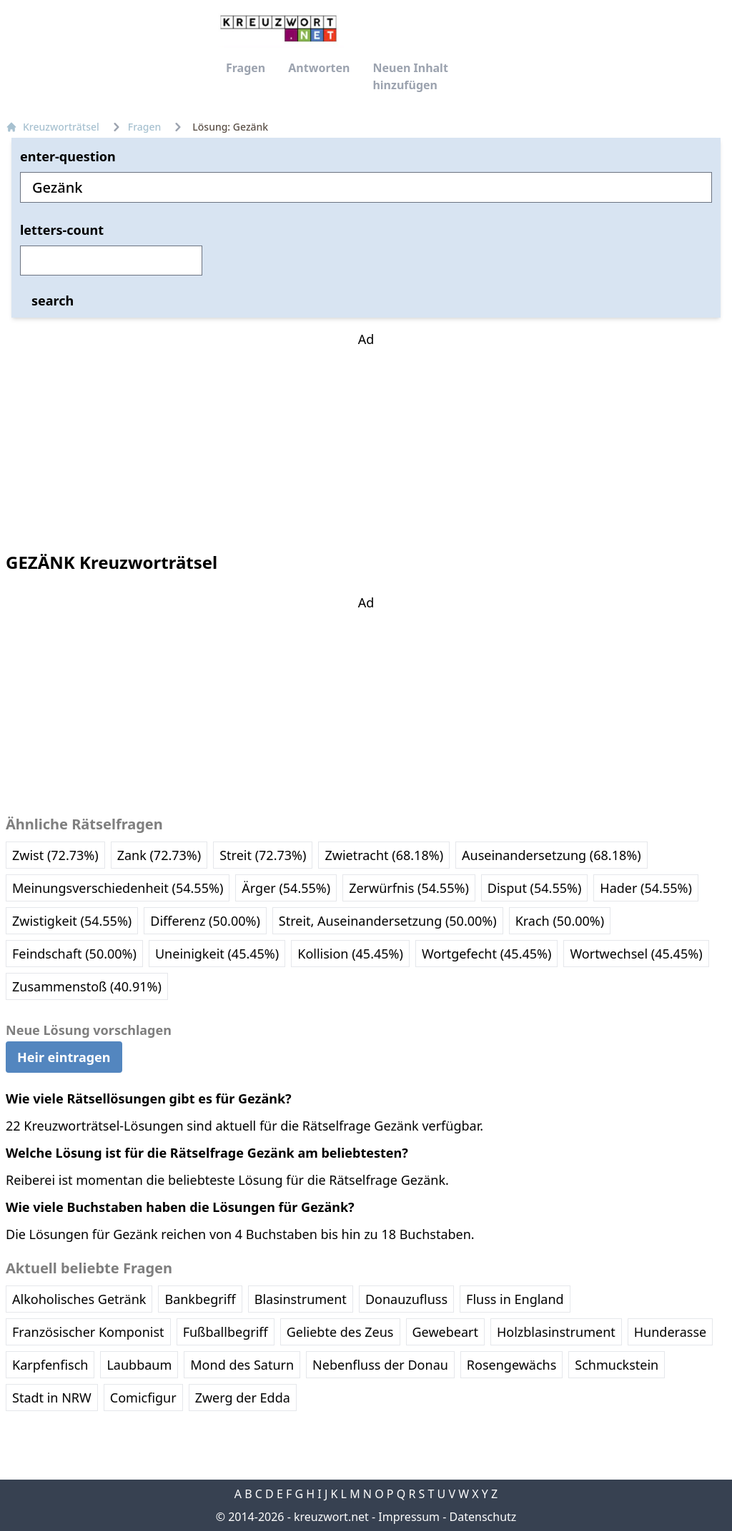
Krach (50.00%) (560, 920)
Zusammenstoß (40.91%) (87, 986)
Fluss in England (515, 1299)
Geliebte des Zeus (340, 1331)
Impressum (409, 1517)
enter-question (68, 156)
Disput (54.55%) (535, 887)
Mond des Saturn (242, 1364)
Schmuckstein (616, 1364)
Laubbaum (139, 1364)
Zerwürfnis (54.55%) (409, 887)
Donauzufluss (406, 1299)
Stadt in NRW (52, 1397)
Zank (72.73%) (159, 855)
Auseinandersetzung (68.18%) (551, 855)
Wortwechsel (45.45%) (636, 953)
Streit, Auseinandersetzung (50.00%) (388, 920)
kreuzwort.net (331, 1517)
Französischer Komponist (88, 1331)
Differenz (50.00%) (205, 920)
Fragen (245, 68)
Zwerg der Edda (242, 1397)
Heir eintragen (64, 1057)
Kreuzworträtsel (52, 126)
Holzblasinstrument (556, 1331)
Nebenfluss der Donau (380, 1364)
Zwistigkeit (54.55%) (72, 920)
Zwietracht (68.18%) (384, 855)
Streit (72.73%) (262, 855)
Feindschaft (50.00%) (74, 953)
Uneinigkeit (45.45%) (217, 953)
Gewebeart (445, 1331)
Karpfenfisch (50, 1364)
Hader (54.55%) (646, 887)
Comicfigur (143, 1397)
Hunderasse (670, 1331)
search (52, 300)
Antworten (319, 68)
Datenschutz (483, 1517)
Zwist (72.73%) (55, 855)
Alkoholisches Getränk (79, 1299)
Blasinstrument (300, 1299)
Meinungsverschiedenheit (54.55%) (117, 887)
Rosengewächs (511, 1364)
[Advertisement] (366, 438)
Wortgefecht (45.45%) (486, 953)
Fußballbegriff (225, 1331)
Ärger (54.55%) (286, 887)
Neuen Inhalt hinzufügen (409, 76)
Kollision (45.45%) (350, 953)
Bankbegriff (199, 1299)
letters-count (62, 229)
